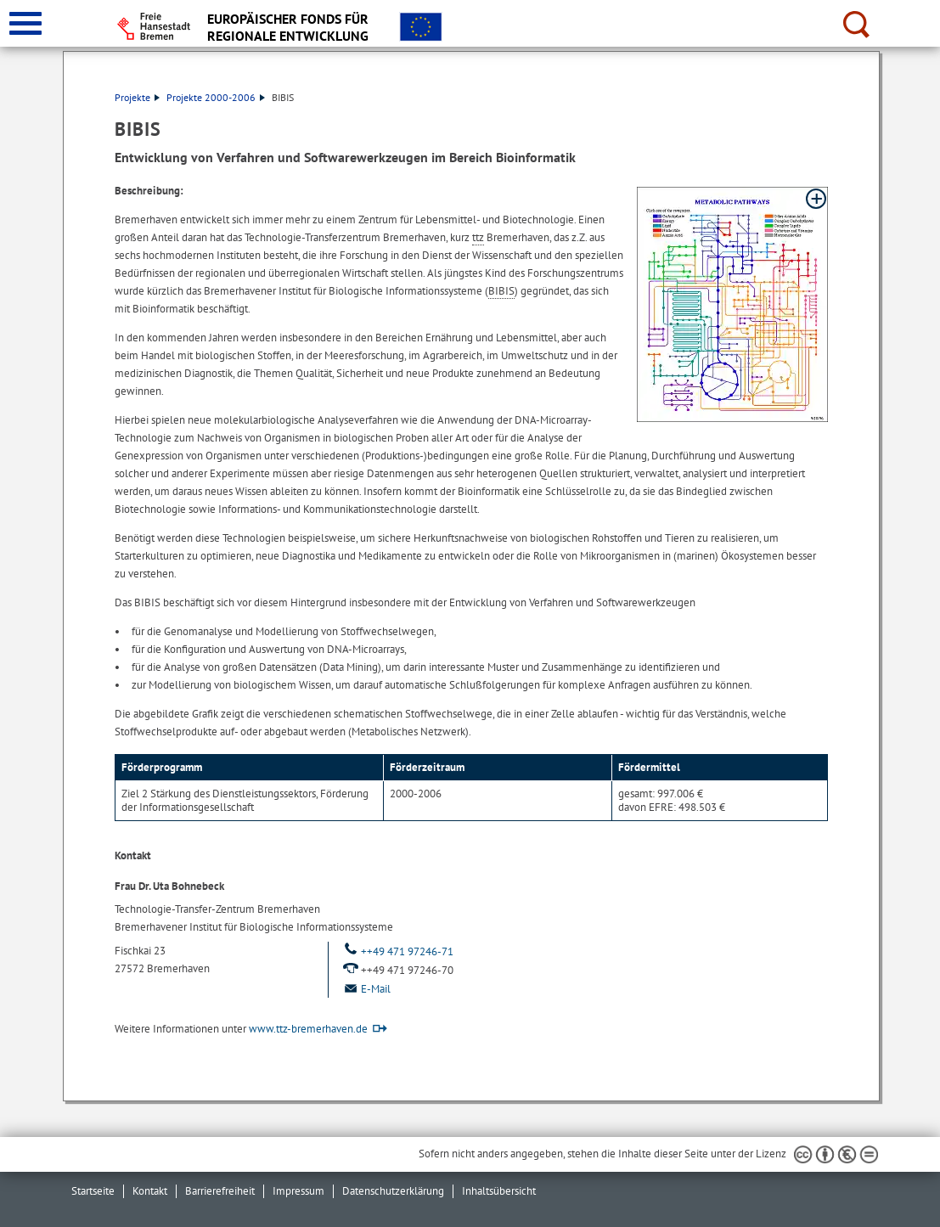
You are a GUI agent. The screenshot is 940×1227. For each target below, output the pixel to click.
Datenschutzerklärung (393, 1191)
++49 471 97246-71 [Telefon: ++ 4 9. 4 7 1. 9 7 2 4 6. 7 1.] (397, 951)
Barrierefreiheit (220, 1191)
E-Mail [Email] (366, 989)
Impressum (298, 1191)
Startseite (93, 1191)
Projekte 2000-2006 (215, 97)
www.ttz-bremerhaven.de (308, 1029)
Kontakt (149, 1191)
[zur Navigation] (25, 23)
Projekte (137, 97)
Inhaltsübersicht (499, 1191)
